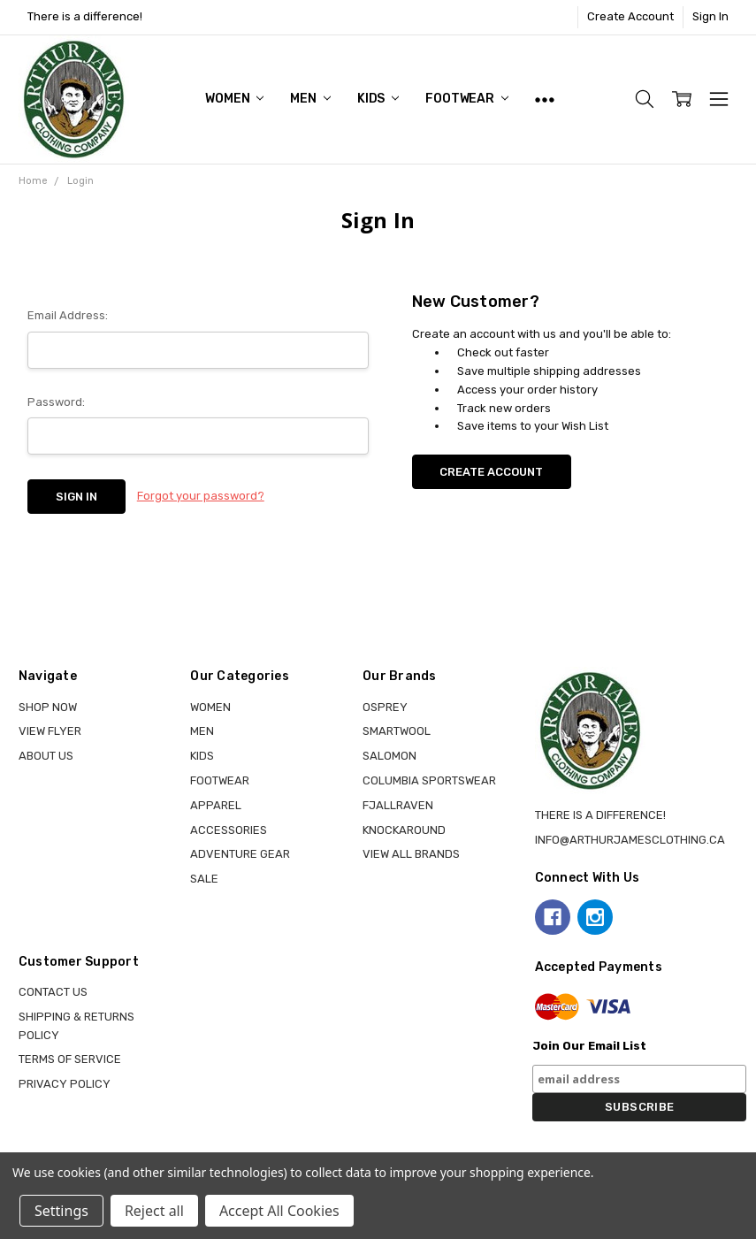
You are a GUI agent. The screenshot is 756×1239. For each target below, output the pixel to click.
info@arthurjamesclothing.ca (630, 839)
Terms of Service (70, 1059)
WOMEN (234, 98)
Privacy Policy (65, 1083)
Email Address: (67, 315)
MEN (310, 98)
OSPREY (385, 707)
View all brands (411, 853)
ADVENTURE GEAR (240, 853)
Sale (204, 878)
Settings (61, 1210)
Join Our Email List (589, 1045)
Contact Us (53, 991)
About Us (46, 755)
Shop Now (48, 707)
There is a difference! (84, 16)
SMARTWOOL (397, 731)
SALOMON (389, 755)
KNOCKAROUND (404, 830)
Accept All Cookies (279, 1210)
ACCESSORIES (228, 830)
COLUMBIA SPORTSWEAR (429, 780)
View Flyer (50, 731)
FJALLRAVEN (398, 805)
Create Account (630, 16)
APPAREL (215, 805)
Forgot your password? (200, 495)
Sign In (710, 16)
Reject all (154, 1210)
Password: (56, 402)
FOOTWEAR (466, 98)
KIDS (378, 98)
